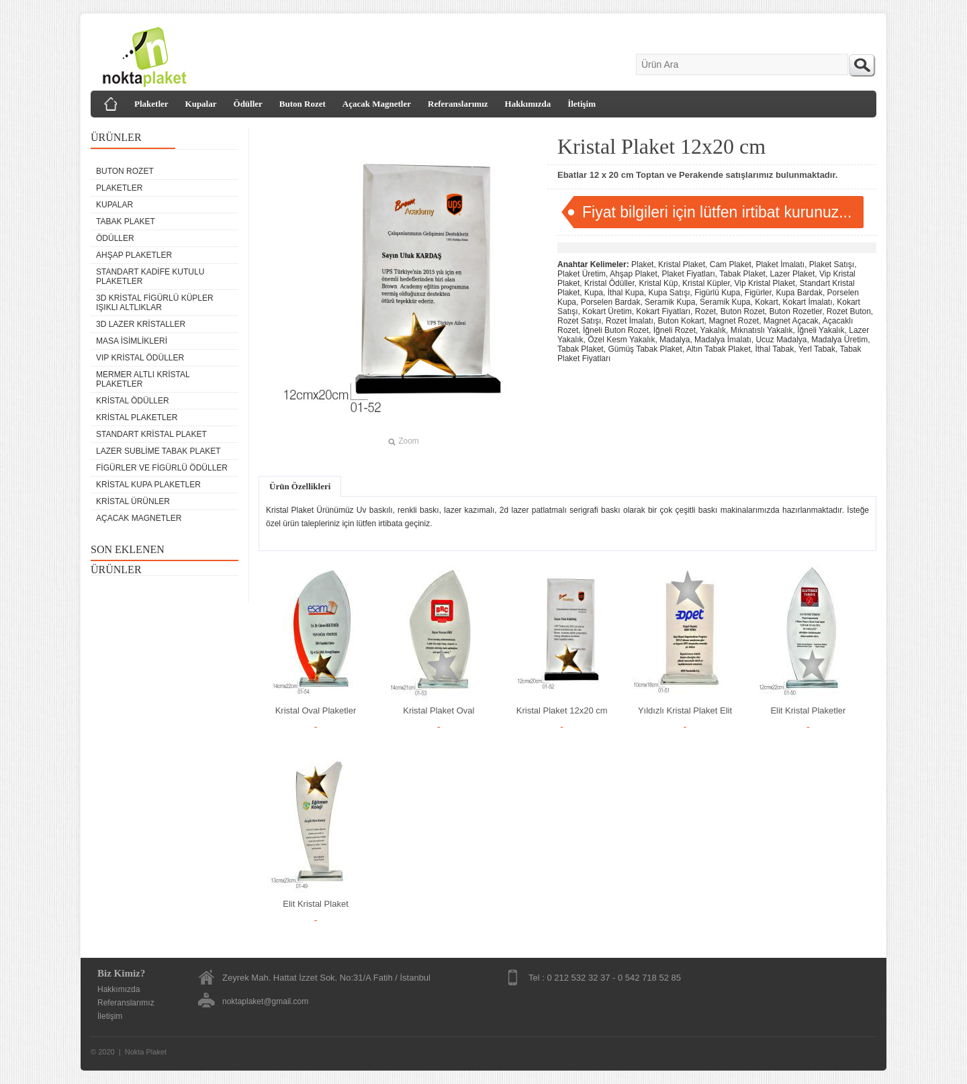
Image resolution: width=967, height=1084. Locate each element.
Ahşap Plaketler (134, 255)
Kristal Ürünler (133, 501)
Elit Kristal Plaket (316, 904)
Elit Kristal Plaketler (807, 710)
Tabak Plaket (125, 221)
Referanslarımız (458, 104)
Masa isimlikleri (131, 341)
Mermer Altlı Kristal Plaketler (142, 379)
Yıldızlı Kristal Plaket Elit (685, 710)
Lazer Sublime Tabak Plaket (158, 451)
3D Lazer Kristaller (140, 324)
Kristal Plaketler (136, 417)
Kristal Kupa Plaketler (148, 484)
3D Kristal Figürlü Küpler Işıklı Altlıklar (155, 302)
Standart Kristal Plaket (151, 434)
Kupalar (201, 104)
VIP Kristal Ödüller (140, 357)
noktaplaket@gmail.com (265, 1001)
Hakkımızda (528, 104)
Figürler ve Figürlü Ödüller (162, 468)
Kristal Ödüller (132, 400)
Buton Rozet (302, 104)
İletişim (581, 104)
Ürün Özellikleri (299, 486)
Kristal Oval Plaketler (316, 710)
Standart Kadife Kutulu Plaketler (150, 276)
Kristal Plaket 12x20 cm (562, 710)
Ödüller (248, 104)
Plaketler (151, 104)
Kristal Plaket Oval (438, 710)
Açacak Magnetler (376, 104)
